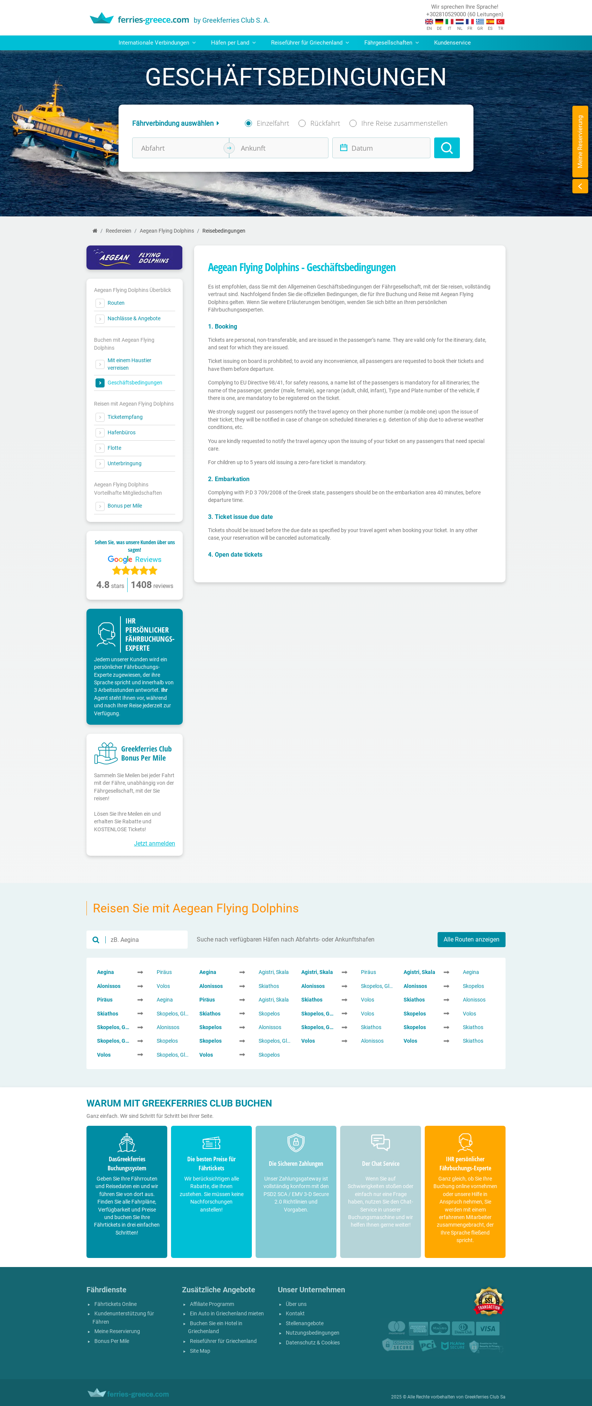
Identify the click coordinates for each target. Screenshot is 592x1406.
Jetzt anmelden (154, 843)
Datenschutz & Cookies (313, 1343)
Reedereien (118, 231)
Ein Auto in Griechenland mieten (227, 1313)
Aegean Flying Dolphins (167, 231)
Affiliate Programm (212, 1304)
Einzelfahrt (273, 123)
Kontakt (295, 1313)
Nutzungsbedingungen (312, 1333)
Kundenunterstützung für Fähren (123, 1317)
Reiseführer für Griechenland (223, 1341)
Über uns (296, 1304)
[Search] (447, 147)
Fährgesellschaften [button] (391, 42)
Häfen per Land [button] (233, 42)
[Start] (94, 231)
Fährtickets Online (115, 1304)
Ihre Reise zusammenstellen (404, 123)
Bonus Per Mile (111, 1341)
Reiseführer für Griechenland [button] (310, 42)
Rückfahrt (325, 123)
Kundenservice (452, 42)
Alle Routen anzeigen (471, 939)
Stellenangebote (305, 1323)
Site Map (200, 1351)
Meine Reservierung (117, 1331)
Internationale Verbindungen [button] (157, 42)
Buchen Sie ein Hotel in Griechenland (215, 1327)
